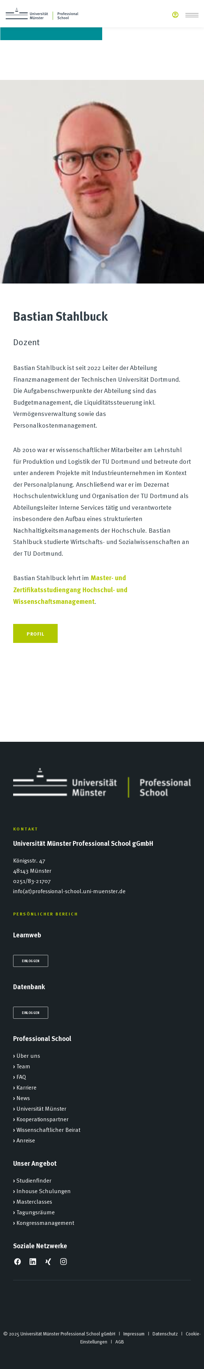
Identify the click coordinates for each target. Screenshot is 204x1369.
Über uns (28, 1055)
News (23, 1098)
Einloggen (30, 961)
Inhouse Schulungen (43, 1191)
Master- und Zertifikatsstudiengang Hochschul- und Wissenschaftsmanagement (70, 589)
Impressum (134, 1333)
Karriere (26, 1087)
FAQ (21, 1076)
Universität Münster (41, 1108)
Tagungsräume (35, 1212)
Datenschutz (165, 1333)
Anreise (25, 1140)
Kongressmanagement (45, 1222)
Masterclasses (34, 1201)
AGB (119, 1341)
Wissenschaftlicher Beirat (48, 1129)
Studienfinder (33, 1180)
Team (23, 1066)
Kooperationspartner (42, 1119)
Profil (35, 633)
